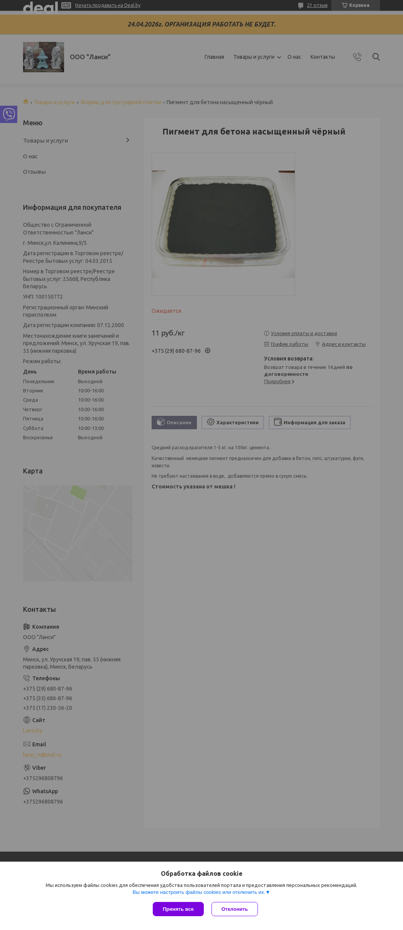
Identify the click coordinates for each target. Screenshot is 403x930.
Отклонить (234, 909)
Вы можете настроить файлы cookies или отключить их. (198, 892)
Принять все (178, 909)
